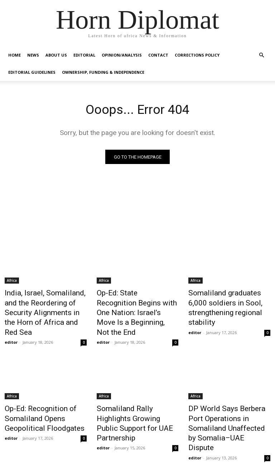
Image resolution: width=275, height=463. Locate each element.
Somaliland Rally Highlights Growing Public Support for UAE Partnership (133, 399)
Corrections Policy (197, 55)
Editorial (84, 55)
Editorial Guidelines (32, 72)
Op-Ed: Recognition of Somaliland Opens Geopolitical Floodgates (38, 399)
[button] (261, 55)
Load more (137, 440)
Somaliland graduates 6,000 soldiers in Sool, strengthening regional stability (229, 301)
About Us (56, 55)
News (33, 55)
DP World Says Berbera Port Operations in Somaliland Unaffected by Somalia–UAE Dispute (226, 403)
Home (14, 55)
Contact (158, 55)
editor (11, 326)
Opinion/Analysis (122, 55)
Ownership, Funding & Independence (103, 72)
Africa (12, 281)
